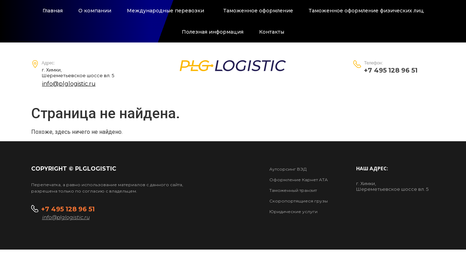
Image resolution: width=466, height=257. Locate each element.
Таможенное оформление (258, 10)
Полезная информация (212, 32)
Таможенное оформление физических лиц (366, 10)
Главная (53, 10)
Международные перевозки (167, 10)
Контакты (271, 32)
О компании (94, 10)
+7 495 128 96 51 (68, 209)
